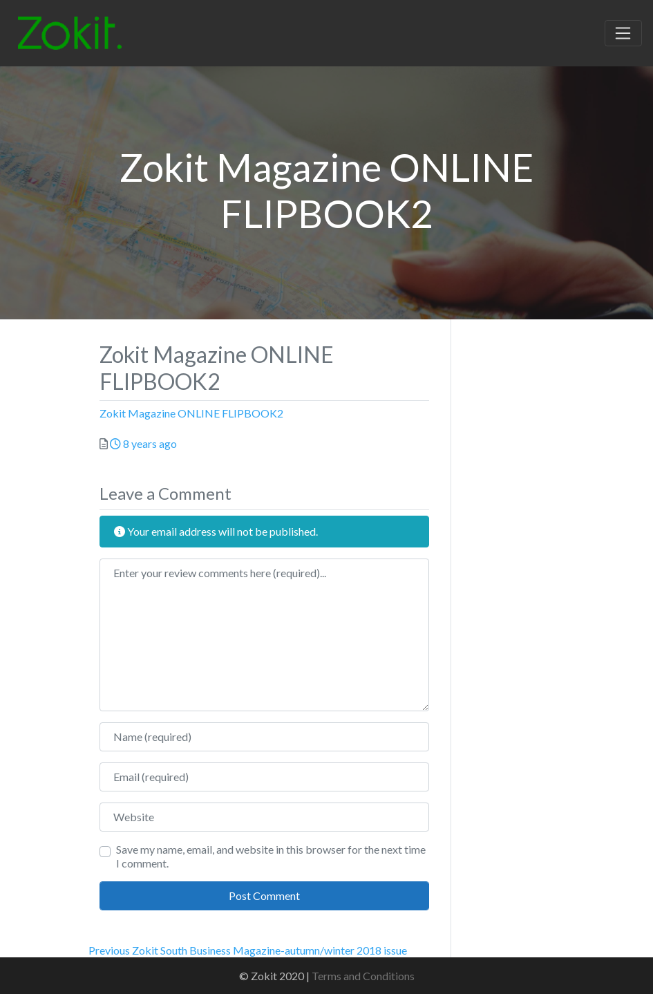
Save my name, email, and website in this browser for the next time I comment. (271, 856)
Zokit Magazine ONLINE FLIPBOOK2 (191, 413)
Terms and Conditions (363, 975)
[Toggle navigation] (623, 33)
